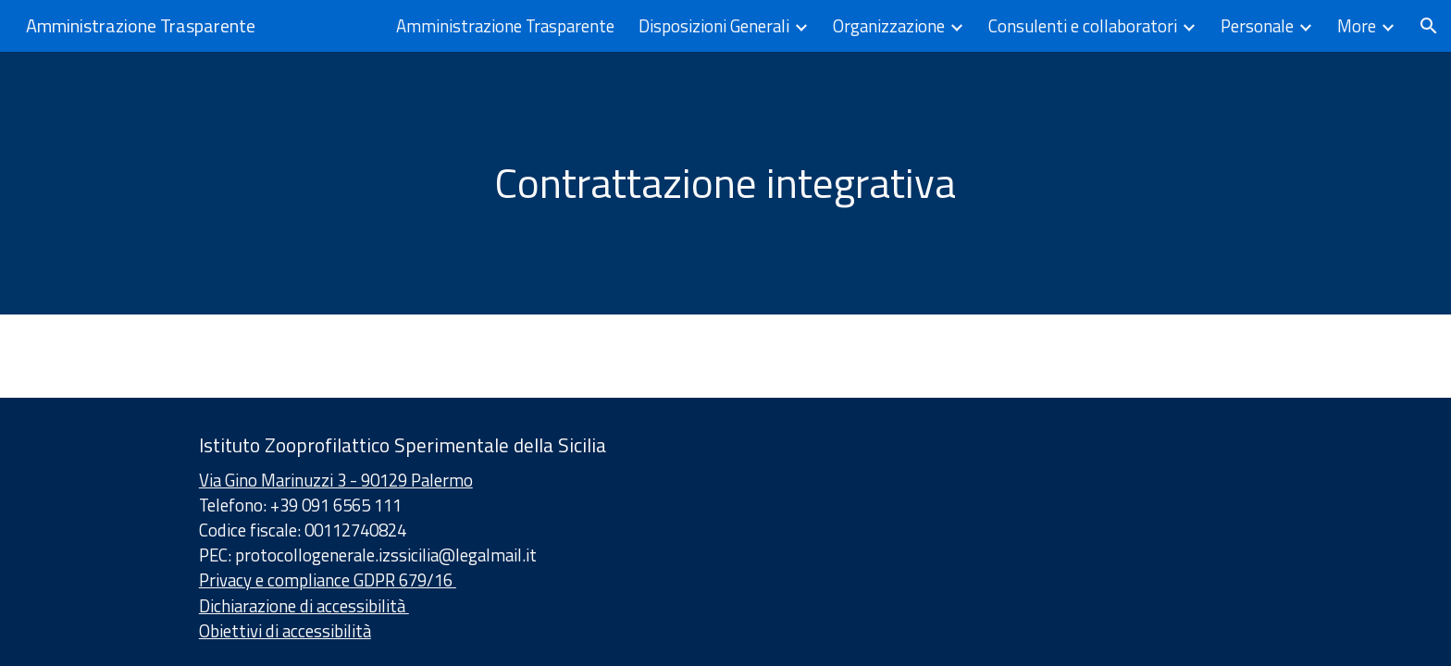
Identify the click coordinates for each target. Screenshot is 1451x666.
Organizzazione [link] (889, 26)
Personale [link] (1257, 26)
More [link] (1356, 26)
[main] (725, 183)
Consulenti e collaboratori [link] (1082, 26)
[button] (1429, 26)
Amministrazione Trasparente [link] (505, 26)
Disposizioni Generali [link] (714, 26)
